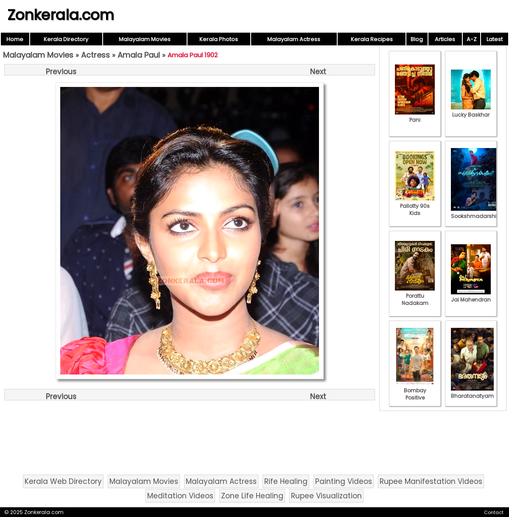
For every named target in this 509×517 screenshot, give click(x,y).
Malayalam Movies (145, 39)
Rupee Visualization (326, 496)
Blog (417, 39)
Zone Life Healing (252, 496)
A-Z (472, 39)
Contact (493, 512)
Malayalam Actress (293, 39)
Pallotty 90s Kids (415, 206)
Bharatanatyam (472, 392)
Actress (95, 55)
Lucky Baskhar (471, 111)
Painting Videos (343, 481)
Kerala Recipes (372, 39)
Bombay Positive (415, 390)
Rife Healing (286, 481)
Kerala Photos (218, 39)
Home (14, 39)
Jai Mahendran (471, 296)
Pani (415, 116)
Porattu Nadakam (415, 296)
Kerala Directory (66, 39)
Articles (445, 39)
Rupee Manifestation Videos (431, 481)
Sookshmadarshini (476, 212)
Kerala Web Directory (63, 481)
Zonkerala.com (60, 15)
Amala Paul (138, 55)
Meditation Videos (180, 496)
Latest (495, 39)
